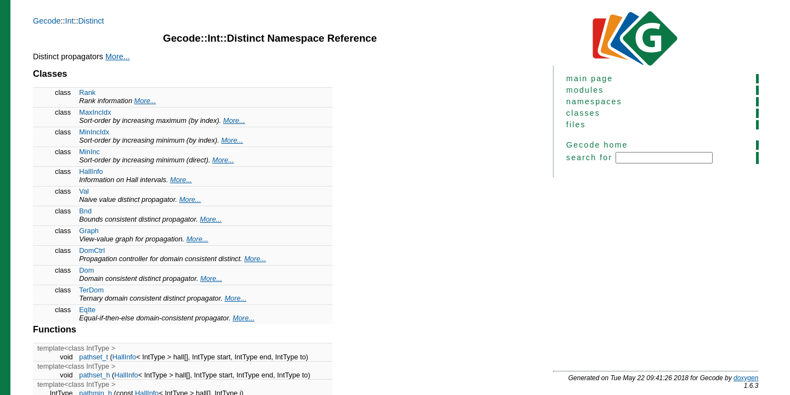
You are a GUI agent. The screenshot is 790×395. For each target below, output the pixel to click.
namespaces (594, 101)
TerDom (91, 290)
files (576, 124)
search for (639, 157)
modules (584, 90)
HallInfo (91, 171)
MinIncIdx (94, 132)
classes (583, 113)
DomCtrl (92, 250)
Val (84, 191)
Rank (87, 92)
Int (69, 20)
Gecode (46, 20)
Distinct (91, 20)
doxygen (745, 378)
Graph (89, 231)
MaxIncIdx (95, 112)
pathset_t (93, 357)
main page (589, 78)
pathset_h (94, 375)
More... (117, 56)
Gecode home (597, 144)
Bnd (85, 211)
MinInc (89, 152)
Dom (86, 270)
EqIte (87, 310)
